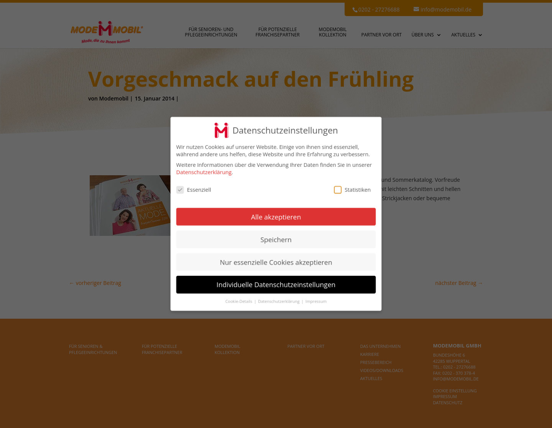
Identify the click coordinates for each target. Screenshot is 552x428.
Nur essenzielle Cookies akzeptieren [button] (276, 262)
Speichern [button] (275, 239)
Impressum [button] (316, 301)
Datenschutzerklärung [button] (279, 301)
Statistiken (352, 189)
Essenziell (193, 189)
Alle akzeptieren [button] (276, 216)
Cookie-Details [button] (239, 301)
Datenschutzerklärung (204, 172)
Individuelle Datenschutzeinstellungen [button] (276, 284)
